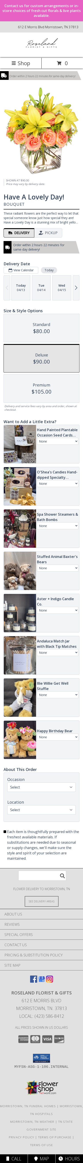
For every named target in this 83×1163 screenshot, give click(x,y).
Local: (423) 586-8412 (41, 1016)
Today (49, 270)
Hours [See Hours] (69, 1159)
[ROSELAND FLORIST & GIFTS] (41, 51)
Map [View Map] (41, 1159)
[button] (41, 1058)
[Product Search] (42, 876)
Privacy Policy (21, 1137)
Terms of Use (41, 1145)
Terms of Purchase (54, 1137)
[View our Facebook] (33, 981)
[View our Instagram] (49, 981)
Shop (21, 63)
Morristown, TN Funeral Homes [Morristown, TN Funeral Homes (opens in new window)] (28, 1106)
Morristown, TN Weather (32, 1122)
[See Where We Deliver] (41, 901)
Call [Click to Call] (13, 1159)
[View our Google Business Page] (41, 981)
